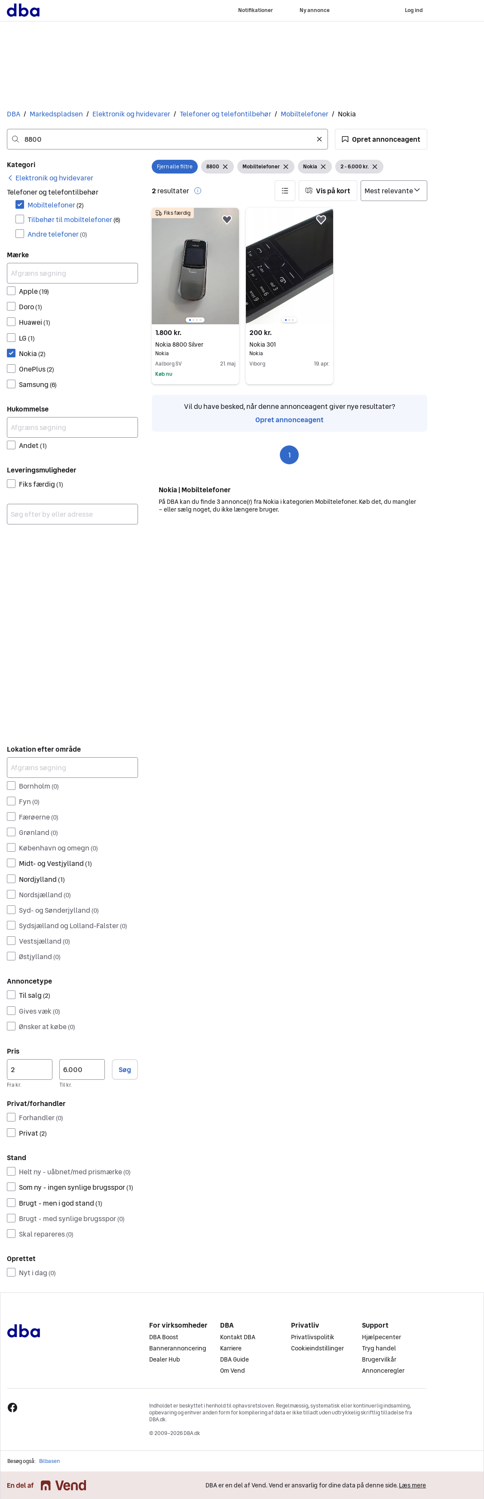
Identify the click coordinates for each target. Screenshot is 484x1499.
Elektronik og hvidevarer (131, 114)
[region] (195, 266)
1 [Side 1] (289, 455)
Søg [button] (125, 1069)
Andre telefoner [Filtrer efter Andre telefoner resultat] (57, 234)
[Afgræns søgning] (72, 273)
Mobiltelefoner (304, 114)
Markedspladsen (56, 114)
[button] (381, 139)
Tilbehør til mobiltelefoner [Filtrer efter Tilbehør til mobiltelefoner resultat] (74, 219)
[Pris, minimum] (29, 1069)
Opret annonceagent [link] (289, 419)
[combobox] (167, 139)
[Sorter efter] (394, 190)
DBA (13, 114)
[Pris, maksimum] (82, 1069)
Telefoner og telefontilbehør (225, 114)
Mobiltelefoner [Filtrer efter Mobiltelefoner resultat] (56, 205)
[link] (50, 178)
